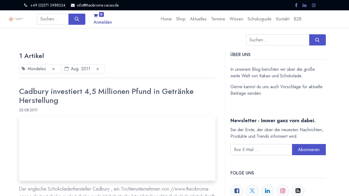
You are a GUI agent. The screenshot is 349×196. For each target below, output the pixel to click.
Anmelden (103, 22)
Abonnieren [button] (309, 149)
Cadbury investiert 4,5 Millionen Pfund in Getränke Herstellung (106, 96)
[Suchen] (76, 19)
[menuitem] (166, 19)
